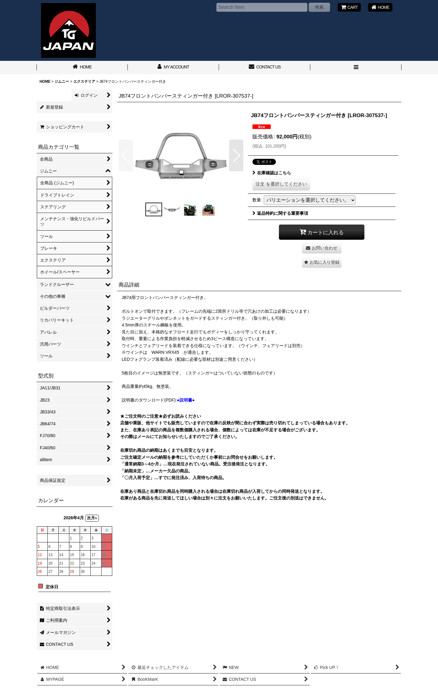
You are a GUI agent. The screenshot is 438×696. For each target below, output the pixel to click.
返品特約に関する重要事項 (280, 213)
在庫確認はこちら (271, 172)
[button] (355, 67)
